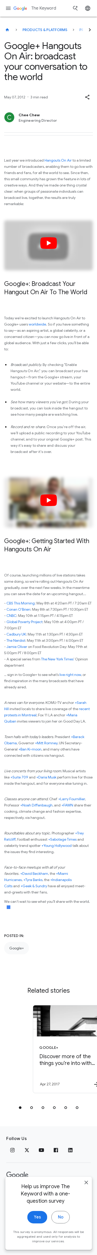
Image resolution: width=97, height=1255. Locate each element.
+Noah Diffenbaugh (36, 805)
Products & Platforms (45, 29)
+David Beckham (34, 873)
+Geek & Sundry (33, 886)
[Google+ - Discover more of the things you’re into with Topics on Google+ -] (58, 1049)
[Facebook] (56, 1150)
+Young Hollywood (56, 845)
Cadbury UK (16, 634)
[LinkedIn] (70, 1150)
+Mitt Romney (46, 743)
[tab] (20, 1107)
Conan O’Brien (18, 609)
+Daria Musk (46, 777)
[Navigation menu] (8, 8)
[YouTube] (41, 1150)
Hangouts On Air (58, 160)
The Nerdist (15, 640)
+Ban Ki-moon (29, 749)
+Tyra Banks (32, 879)
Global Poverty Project (24, 621)
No (60, 1224)
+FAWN (67, 805)
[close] (86, 1189)
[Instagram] (12, 1150)
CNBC (11, 615)
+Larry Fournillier (71, 799)
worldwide (37, 324)
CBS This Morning (20, 603)
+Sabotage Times (62, 839)
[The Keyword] (7, 30)
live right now (70, 674)
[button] (87, 97)
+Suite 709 (19, 777)
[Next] (90, 30)
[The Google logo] (17, 1175)
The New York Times (57, 659)
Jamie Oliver (16, 646)
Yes (37, 1224)
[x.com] (27, 1150)
